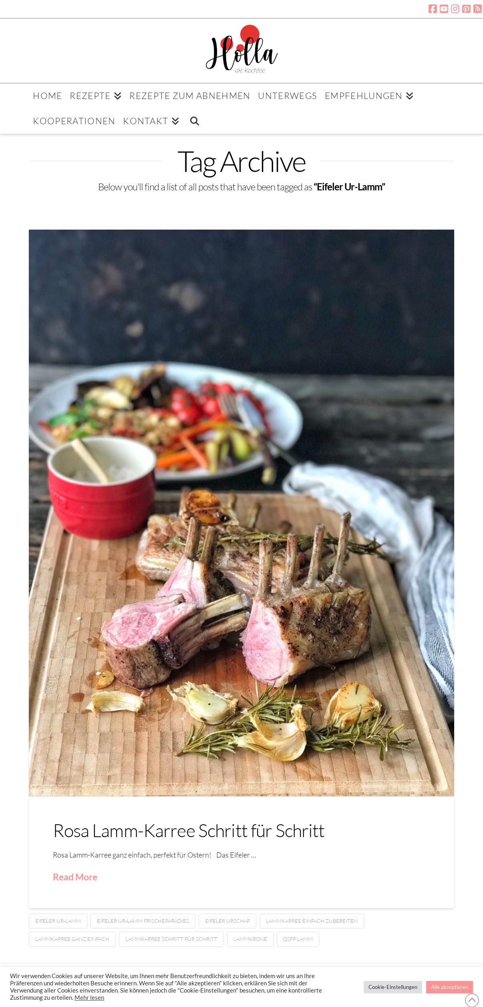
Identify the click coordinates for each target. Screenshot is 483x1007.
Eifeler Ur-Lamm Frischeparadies (143, 921)
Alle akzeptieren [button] (449, 987)
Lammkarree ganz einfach (72, 939)
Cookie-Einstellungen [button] (392, 987)
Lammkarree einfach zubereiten (312, 921)
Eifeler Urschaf (227, 921)
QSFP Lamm (298, 939)
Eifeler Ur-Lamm (58, 921)
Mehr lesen (89, 997)
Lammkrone (250, 939)
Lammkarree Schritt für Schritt (171, 939)
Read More (75, 876)
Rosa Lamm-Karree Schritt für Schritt (188, 830)
